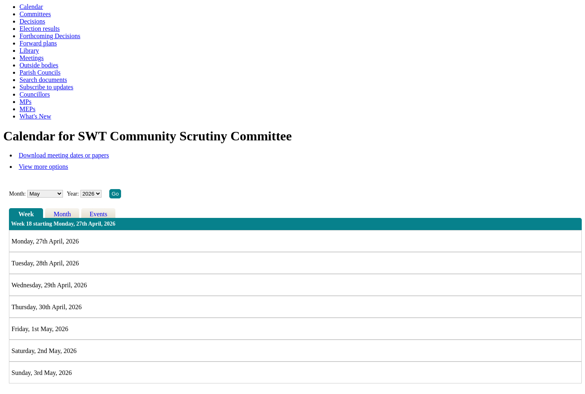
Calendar (31, 6)
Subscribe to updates (46, 87)
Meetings (32, 57)
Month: (17, 194)
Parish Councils (40, 72)
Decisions (32, 21)
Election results (40, 28)
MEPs (27, 108)
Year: (73, 194)
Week (26, 214)
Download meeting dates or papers (64, 155)
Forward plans (38, 43)
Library (29, 50)
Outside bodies (39, 65)
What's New (35, 116)
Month (62, 214)
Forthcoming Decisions (50, 35)
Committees (35, 14)
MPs (25, 101)
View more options (43, 166)
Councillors (35, 94)
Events (98, 214)
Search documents (43, 79)
